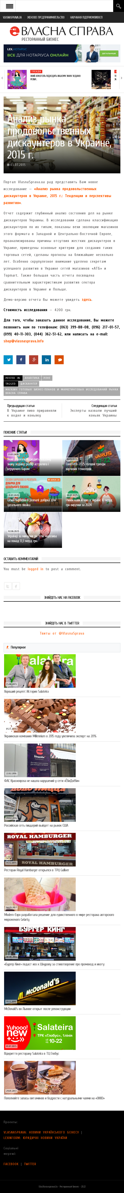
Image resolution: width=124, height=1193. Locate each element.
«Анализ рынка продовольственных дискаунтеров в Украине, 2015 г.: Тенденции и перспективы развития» (57, 196)
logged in (35, 569)
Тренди (36, 71)
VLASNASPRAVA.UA (12, 17)
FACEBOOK (11, 1164)
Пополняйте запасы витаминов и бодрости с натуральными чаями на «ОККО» (54, 1098)
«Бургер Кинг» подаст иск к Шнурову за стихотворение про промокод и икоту (54, 964)
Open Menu (10, 6)
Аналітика (32, 378)
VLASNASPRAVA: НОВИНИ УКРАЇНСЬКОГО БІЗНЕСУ (41, 1132)
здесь (87, 299)
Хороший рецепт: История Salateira (26, 691)
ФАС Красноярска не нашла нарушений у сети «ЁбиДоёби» (41, 781)
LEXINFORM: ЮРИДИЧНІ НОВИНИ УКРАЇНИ (35, 1138)
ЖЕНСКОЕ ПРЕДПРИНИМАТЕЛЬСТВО (45, 17)
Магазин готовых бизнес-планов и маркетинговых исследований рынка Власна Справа (62, 391)
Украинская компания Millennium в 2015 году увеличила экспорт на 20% (50, 736)
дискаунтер (28, 383)
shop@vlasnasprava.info (24, 341)
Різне (46, 378)
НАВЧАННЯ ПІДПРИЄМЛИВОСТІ (86, 17)
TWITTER (30, 1164)
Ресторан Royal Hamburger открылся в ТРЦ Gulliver (36, 870)
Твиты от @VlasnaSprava (62, 633)
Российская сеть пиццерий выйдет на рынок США (36, 825)
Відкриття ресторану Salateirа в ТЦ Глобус (31, 1053)
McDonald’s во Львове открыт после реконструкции (37, 1009)
